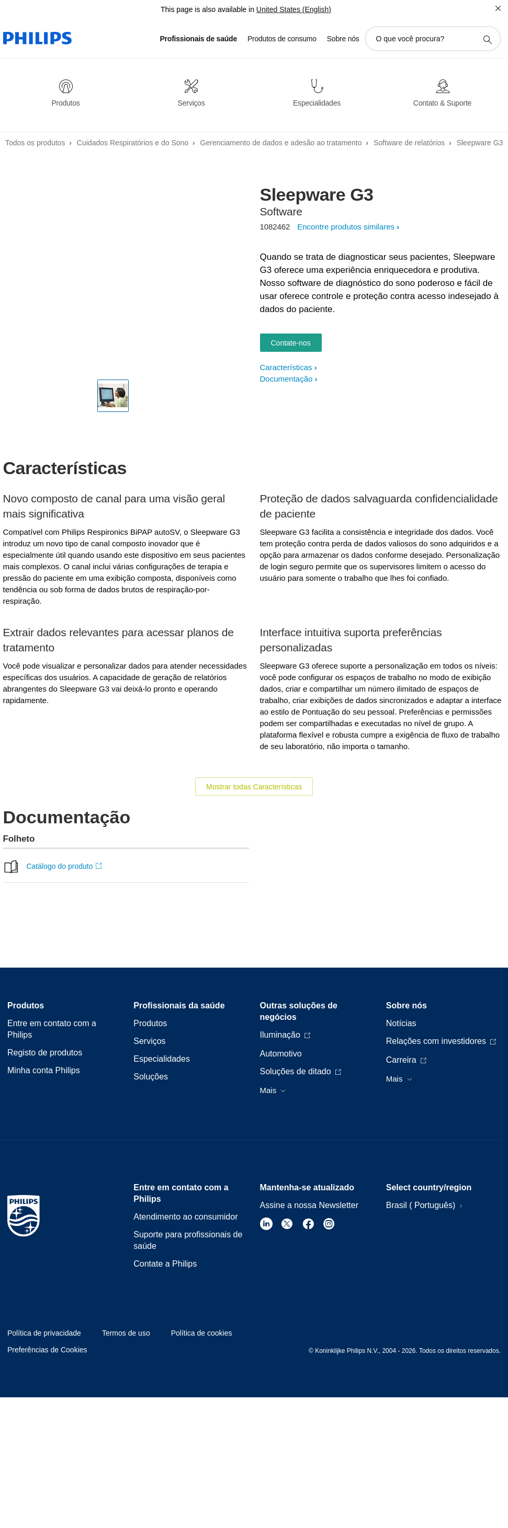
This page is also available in (207, 9)
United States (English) (293, 9)
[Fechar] (498, 8)
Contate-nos (291, 343)
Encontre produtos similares (345, 226)
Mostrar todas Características (254, 787)
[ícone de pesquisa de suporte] (487, 39)
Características (286, 367)
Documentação (286, 378)
